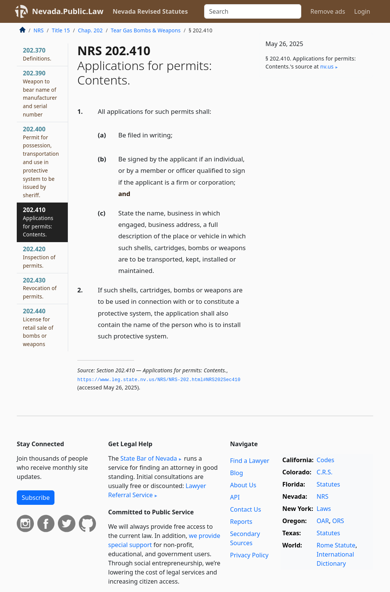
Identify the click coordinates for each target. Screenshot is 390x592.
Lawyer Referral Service (157, 490)
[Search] (252, 11)
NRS (39, 30)
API (235, 497)
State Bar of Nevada (148, 458)
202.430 (40, 288)
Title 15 (61, 30)
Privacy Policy (249, 555)
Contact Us (245, 509)
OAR (322, 521)
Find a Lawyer (249, 460)
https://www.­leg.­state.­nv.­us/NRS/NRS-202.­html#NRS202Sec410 (158, 380)
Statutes (328, 484)
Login (362, 11)
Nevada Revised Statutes (150, 11)
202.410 (38, 222)
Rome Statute (335, 545)
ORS (338, 521)
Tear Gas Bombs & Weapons (146, 30)
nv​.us (327, 66)
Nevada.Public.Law (68, 11)
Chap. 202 (90, 30)
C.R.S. (324, 472)
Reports (241, 521)
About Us (243, 485)
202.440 (38, 327)
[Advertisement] (316, 136)
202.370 (37, 54)
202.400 (41, 162)
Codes (325, 460)
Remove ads (327, 11)
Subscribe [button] (36, 497)
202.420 (39, 257)
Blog (236, 473)
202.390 (40, 93)
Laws (323, 508)
